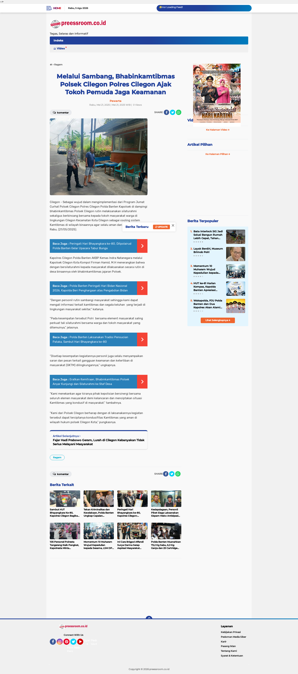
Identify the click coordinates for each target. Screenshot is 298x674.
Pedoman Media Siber (233, 636)
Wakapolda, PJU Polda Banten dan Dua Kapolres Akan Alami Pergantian (207, 304)
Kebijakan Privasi (231, 632)
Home (57, 8)
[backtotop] (149, 619)
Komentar (61, 112)
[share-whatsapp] (178, 112)
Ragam (57, 457)
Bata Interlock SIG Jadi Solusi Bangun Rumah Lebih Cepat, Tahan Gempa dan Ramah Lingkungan (208, 235)
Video (61, 48)
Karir (223, 641)
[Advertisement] (115, 588)
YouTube (83, 643)
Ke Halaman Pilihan (217, 154)
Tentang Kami (229, 650)
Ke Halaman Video (218, 129)
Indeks (58, 40)
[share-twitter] (172, 112)
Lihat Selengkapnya (217, 320)
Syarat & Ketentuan (232, 655)
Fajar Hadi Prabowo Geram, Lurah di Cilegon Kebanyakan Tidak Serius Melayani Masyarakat (98, 442)
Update (161, 226)
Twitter (75, 643)
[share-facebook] (166, 112)
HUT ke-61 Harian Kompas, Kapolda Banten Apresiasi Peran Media (204, 287)
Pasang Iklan (228, 646)
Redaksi (79, 647)
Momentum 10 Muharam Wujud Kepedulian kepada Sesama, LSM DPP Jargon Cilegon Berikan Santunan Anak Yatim (205, 269)
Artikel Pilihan (199, 145)
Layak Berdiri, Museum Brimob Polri (208, 250)
